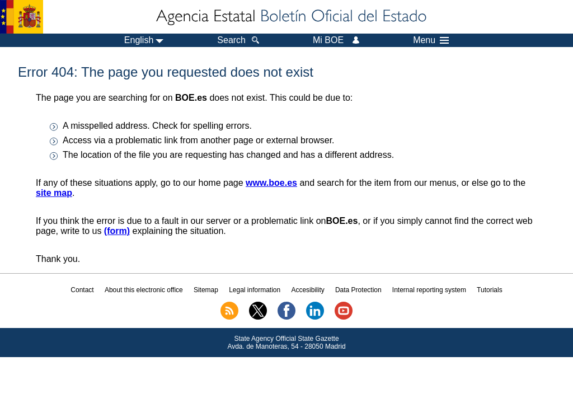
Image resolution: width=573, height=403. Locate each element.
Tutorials (489, 290)
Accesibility (307, 290)
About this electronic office (144, 290)
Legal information (254, 290)
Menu (431, 40)
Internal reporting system (429, 290)
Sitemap (206, 290)
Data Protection (358, 290)
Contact (82, 290)
